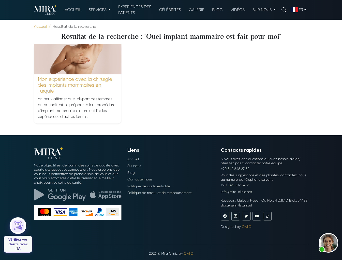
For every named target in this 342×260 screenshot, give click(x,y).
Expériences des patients (134, 9)
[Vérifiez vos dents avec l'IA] (18, 235)
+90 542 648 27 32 (235, 169)
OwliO (246, 227)
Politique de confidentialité (148, 186)
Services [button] (98, 9)
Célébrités (170, 9)
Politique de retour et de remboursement (159, 193)
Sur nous (134, 166)
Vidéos (238, 9)
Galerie (196, 9)
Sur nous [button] (263, 9)
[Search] (284, 9)
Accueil (73, 9)
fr (296, 9)
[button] (328, 243)
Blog (217, 9)
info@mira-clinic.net (236, 192)
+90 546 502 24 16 (235, 185)
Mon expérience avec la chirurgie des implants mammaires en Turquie (75, 85)
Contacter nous (139, 179)
